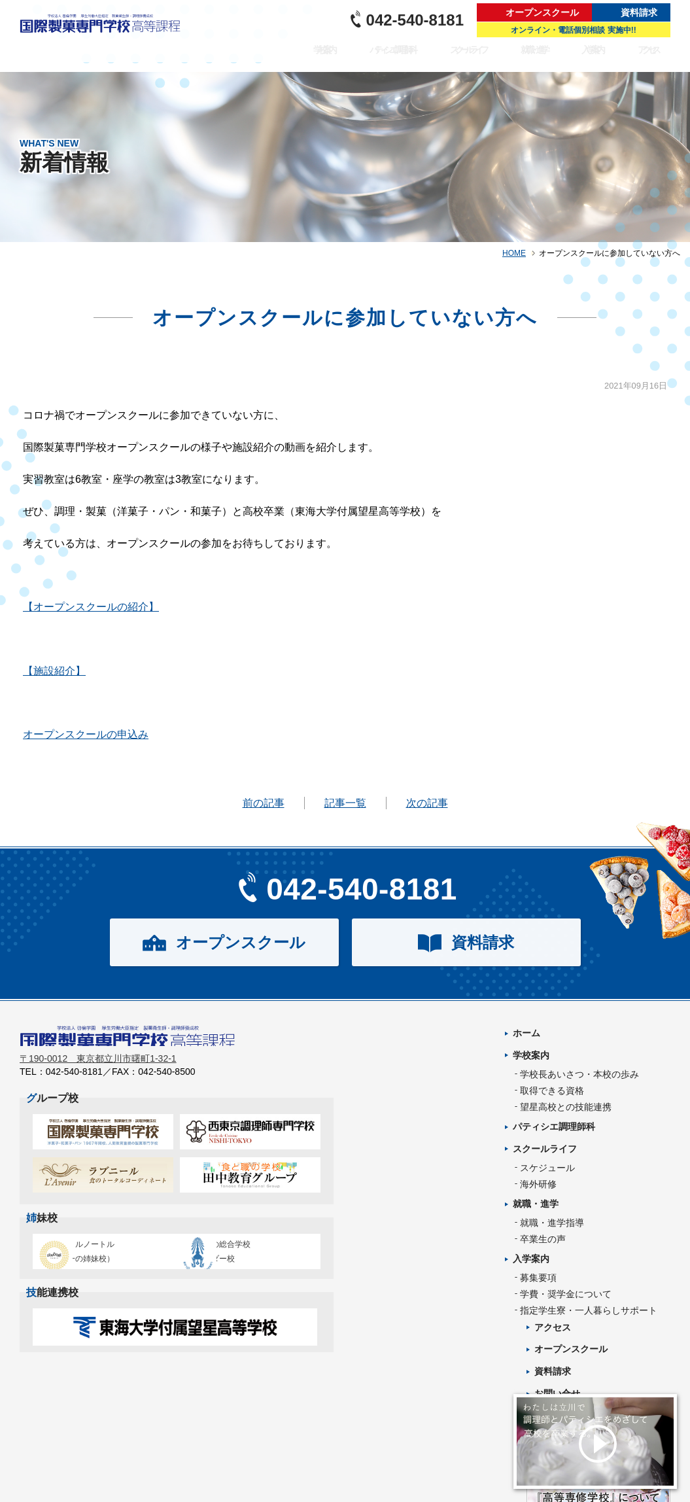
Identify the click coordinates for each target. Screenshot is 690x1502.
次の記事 (427, 803)
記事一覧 (345, 803)
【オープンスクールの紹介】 (91, 606)
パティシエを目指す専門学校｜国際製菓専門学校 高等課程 (104, 36)
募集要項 (538, 1277)
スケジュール (547, 1167)
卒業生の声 (543, 1239)
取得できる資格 (552, 1090)
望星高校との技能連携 (566, 1107)
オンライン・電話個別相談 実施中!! (573, 30)
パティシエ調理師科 (407, 58)
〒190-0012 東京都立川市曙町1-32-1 (98, 1067)
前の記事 (264, 803)
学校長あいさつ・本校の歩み (579, 1074)
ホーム (526, 1033)
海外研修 (538, 1184)
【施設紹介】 (54, 670)
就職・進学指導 (552, 1222)
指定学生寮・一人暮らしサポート (588, 1310)
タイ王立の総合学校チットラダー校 (244, 1259)
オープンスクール (542, 12)
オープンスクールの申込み (85, 734)
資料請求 (639, 12)
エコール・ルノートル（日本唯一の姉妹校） (98, 1259)
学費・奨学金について (566, 1294)
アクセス (652, 58)
